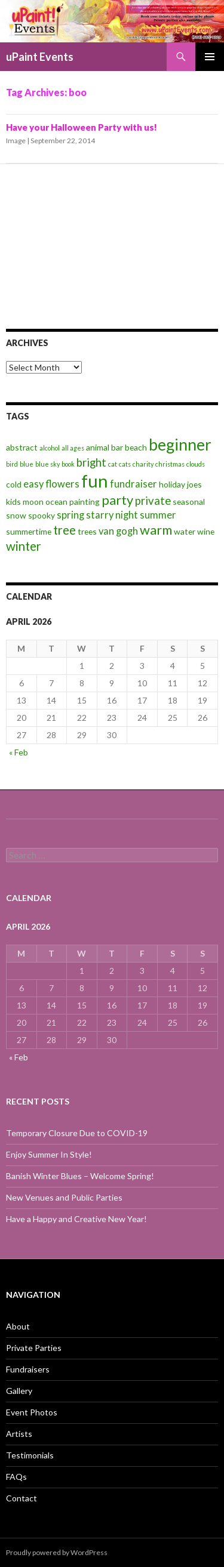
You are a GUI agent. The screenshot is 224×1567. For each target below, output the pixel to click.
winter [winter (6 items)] (23, 546)
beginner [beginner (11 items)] (180, 444)
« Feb (18, 752)
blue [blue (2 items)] (26, 464)
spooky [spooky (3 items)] (41, 515)
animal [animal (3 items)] (97, 447)
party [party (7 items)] (117, 500)
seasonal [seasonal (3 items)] (189, 501)
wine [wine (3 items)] (205, 531)
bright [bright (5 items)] (91, 462)
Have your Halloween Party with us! (81, 127)
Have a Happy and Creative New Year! (76, 1219)
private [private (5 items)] (153, 500)
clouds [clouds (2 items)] (195, 464)
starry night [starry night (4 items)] (112, 515)
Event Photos (31, 1412)
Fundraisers (28, 1369)
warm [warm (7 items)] (156, 530)
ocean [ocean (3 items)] (56, 501)
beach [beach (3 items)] (136, 447)
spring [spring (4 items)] (70, 515)
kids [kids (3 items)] (13, 501)
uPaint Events (39, 56)
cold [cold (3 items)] (14, 484)
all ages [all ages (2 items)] (73, 448)
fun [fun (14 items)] (94, 480)
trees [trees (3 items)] (87, 531)
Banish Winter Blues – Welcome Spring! (80, 1176)
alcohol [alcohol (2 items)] (49, 448)
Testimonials (30, 1455)
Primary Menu (209, 56)
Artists (19, 1434)
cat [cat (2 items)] (112, 464)
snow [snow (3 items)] (16, 515)
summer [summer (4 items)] (158, 515)
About (18, 1326)
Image (16, 140)
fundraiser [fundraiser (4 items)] (133, 484)
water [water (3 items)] (184, 531)
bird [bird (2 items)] (12, 464)
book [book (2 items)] (68, 464)
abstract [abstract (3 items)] (22, 447)
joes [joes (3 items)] (194, 484)
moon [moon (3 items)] (33, 501)
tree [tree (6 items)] (64, 530)
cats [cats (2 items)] (125, 464)
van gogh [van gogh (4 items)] (118, 531)
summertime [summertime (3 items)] (28, 531)
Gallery (19, 1391)
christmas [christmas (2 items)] (170, 464)
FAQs (16, 1477)
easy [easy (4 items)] (33, 484)
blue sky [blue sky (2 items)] (47, 464)
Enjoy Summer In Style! (49, 1154)
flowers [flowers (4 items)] (62, 484)
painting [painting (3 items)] (84, 501)
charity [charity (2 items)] (143, 464)
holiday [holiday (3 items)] (172, 484)
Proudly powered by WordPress (57, 1552)
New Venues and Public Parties (64, 1197)
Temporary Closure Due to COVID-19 (77, 1133)
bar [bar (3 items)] (117, 447)
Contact (21, 1498)
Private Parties (34, 1348)
